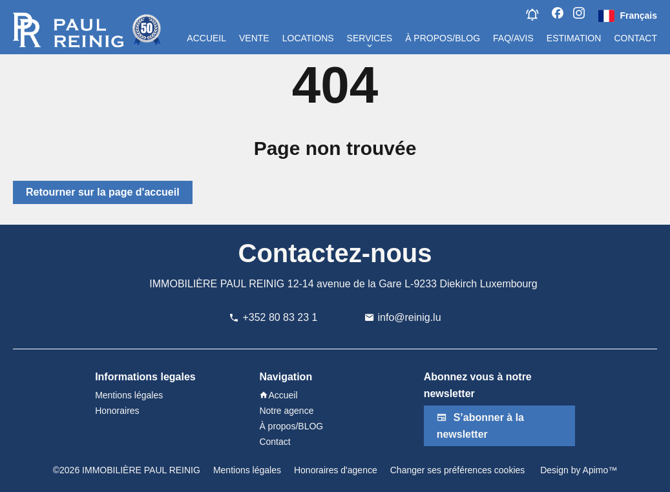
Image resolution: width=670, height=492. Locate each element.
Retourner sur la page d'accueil (103, 192)
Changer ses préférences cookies (457, 470)
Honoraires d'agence (335, 470)
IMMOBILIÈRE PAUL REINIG (216, 283)
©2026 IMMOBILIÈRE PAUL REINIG (126, 470)
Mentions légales (247, 470)
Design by (577, 470)
